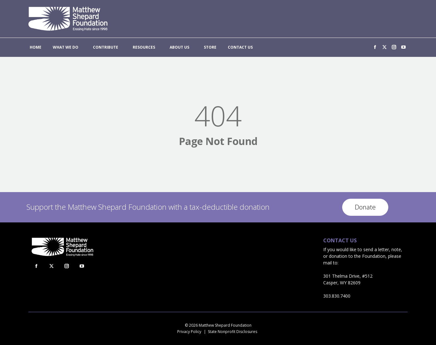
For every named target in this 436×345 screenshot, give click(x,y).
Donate (365, 207)
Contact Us (340, 241)
